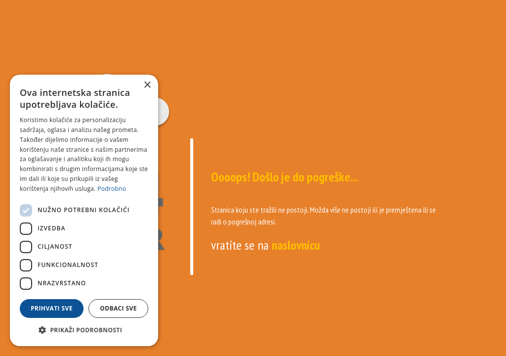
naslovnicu (296, 245)
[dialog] (84, 210)
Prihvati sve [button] (52, 308)
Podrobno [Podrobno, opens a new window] (111, 188)
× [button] (147, 85)
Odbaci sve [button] (118, 308)
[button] (84, 330)
